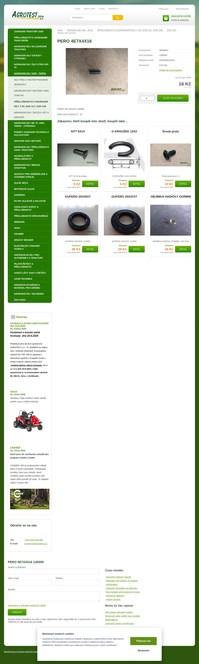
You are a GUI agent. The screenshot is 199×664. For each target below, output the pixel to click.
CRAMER (15, 447)
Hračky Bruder (113, 599)
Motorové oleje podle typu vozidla (122, 616)
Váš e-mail (13, 578)
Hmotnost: (144, 65)
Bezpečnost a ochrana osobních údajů (21, 651)
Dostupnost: (145, 50)
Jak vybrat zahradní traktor (119, 612)
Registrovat (182, 9)
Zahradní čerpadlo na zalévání (121, 588)
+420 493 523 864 (33, 539)
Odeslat (17, 612)
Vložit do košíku (173, 98)
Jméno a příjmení (17, 567)
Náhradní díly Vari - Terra (80, 30)
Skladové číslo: (146, 60)
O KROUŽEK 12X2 (124, 131)
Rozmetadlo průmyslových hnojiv (123, 592)
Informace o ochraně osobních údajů (27, 605)
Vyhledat (118, 17)
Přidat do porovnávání (170, 70)
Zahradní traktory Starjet (118, 577)
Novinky (21, 317)
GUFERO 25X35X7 (78, 196)
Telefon (59, 578)
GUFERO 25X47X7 (124, 196)
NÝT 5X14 (78, 131)
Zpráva (11, 589)
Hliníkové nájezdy (115, 595)
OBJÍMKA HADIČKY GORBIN (170, 196)
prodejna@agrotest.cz (35, 543)
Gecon (13, 391)
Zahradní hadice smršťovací (119, 623)
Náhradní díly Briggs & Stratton (122, 580)
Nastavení (143, 650)
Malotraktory (111, 619)
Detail (90, 184)
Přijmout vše (143, 641)
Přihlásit (164, 9)
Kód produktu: (146, 55)
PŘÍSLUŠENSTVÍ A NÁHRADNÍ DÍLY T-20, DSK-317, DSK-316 (130, 30)
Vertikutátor (112, 584)
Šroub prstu (170, 131)
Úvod (60, 30)
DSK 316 (171, 30)
